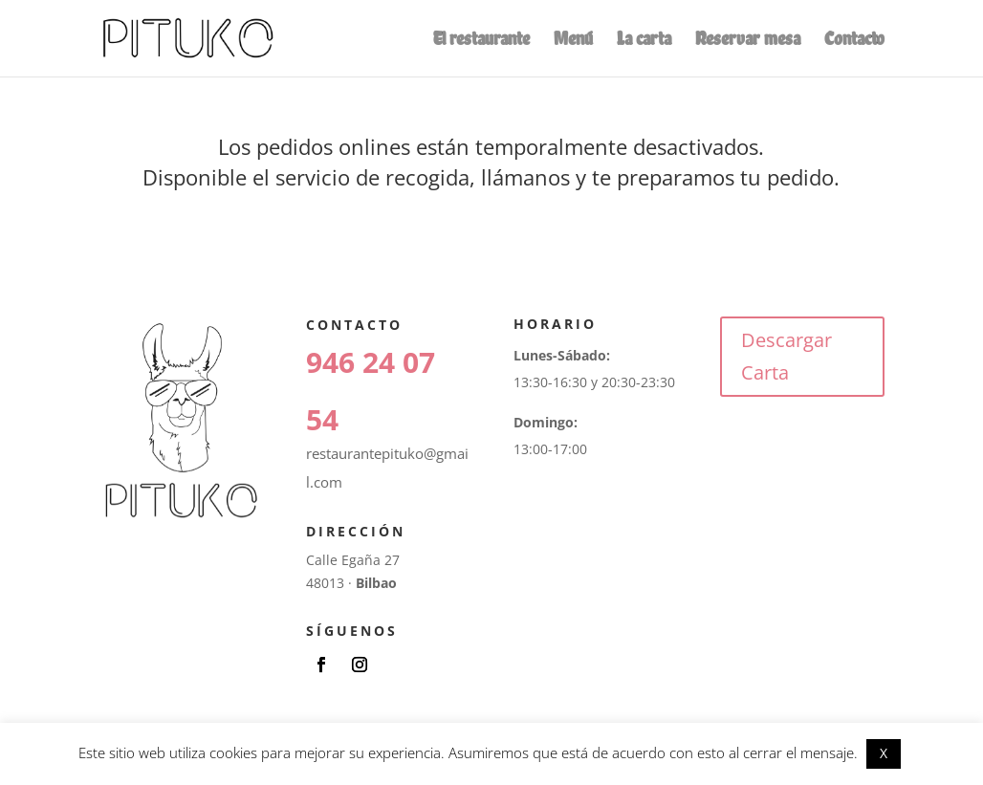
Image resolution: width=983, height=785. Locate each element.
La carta (644, 41)
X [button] (883, 753)
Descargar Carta (786, 356)
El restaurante (481, 41)
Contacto (854, 41)
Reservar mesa (747, 41)
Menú (573, 41)
